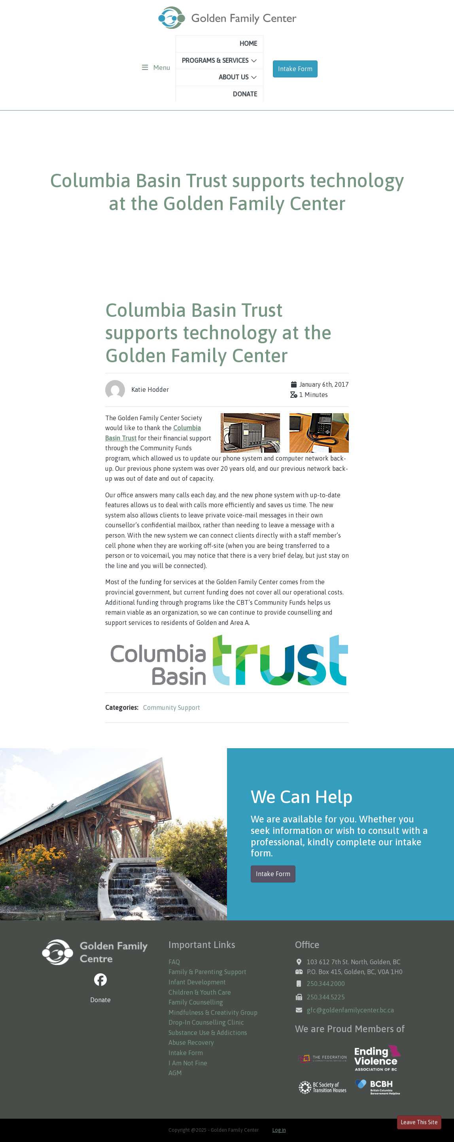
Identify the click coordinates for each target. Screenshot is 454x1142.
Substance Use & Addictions (207, 1032)
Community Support (171, 707)
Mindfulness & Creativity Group (212, 1012)
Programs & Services (215, 60)
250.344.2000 (326, 983)
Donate (245, 94)
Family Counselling (195, 1002)
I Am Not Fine (187, 1063)
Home (248, 43)
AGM (175, 1072)
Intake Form (295, 68)
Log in (279, 1130)
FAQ (174, 961)
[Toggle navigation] (156, 67)
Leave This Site (419, 1122)
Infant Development (197, 982)
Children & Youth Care (199, 992)
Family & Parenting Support (207, 971)
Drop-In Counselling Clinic (206, 1022)
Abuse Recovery (191, 1042)
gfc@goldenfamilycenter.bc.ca (350, 1010)
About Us (233, 77)
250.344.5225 (326, 997)
